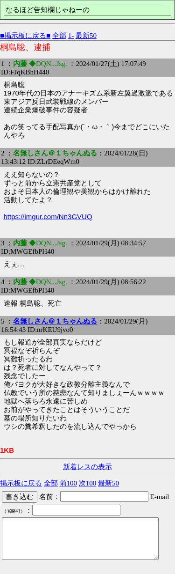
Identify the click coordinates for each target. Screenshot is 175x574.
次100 (88, 483)
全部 (59, 35)
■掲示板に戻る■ (25, 35)
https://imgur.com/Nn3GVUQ (48, 217)
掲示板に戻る (21, 483)
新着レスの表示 (87, 467)
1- (71, 35)
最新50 (86, 35)
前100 (68, 483)
